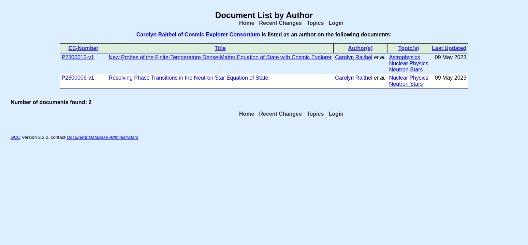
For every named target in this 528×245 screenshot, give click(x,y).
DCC (15, 137)
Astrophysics (404, 57)
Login (335, 23)
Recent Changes (280, 23)
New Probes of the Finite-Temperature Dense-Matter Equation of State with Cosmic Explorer (220, 57)
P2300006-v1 (78, 78)
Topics (315, 23)
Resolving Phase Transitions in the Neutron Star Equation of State (188, 78)
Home (246, 23)
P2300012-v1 (78, 57)
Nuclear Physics (408, 63)
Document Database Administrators (102, 137)
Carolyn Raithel (156, 34)
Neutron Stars (406, 69)
